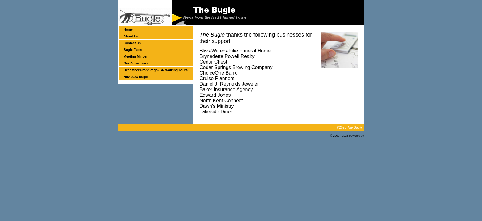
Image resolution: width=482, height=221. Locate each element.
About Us (131, 36)
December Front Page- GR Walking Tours (156, 70)
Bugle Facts (133, 50)
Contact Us (132, 43)
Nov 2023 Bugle (136, 77)
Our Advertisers (136, 63)
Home (128, 29)
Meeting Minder (136, 56)
